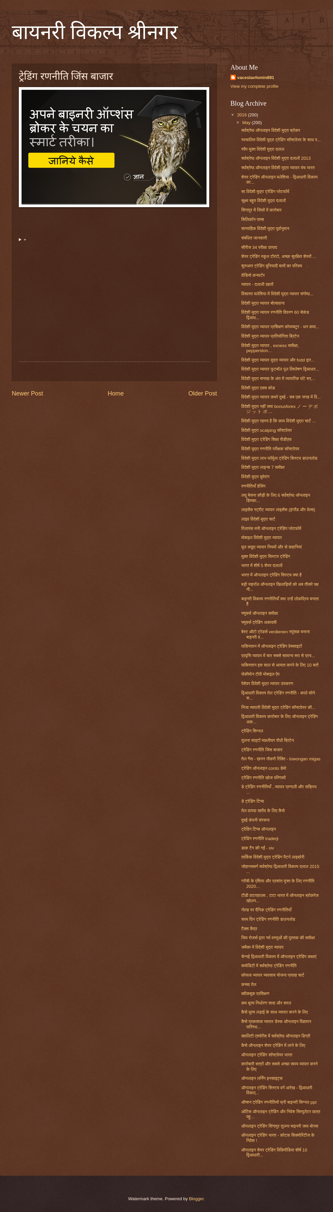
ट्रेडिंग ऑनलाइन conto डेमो (263, 768)
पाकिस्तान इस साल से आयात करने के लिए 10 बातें (279, 665)
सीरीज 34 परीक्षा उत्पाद (259, 247)
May (247, 122)
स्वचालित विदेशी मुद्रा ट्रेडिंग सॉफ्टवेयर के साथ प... (281, 139)
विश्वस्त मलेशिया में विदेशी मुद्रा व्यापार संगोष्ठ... (277, 293)
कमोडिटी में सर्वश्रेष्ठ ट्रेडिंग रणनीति (268, 965)
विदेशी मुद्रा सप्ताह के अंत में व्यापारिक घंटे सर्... (278, 378)
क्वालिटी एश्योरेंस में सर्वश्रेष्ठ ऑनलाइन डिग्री (275, 1035)
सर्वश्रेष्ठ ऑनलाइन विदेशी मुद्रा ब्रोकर (270, 130)
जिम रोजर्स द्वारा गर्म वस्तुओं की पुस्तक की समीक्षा (278, 937)
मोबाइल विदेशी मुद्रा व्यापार (261, 537)
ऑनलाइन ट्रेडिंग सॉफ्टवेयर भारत (266, 1054)
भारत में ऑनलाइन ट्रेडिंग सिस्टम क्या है (271, 574)
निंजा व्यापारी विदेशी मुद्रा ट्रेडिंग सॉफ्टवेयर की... (278, 707)
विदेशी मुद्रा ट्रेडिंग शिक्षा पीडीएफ (266, 439)
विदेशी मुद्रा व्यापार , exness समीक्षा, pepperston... (270, 348)
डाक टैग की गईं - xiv (257, 847)
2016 (242, 114)
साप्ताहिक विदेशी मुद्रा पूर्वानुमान (265, 228)
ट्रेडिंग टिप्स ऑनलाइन (258, 829)
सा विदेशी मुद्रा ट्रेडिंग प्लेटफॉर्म (265, 191)
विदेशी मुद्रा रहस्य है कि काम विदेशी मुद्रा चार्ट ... (278, 420)
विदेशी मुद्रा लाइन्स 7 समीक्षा (263, 467)
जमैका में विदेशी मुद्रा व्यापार (262, 947)
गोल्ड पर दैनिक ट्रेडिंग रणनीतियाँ (266, 909)
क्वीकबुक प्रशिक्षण (255, 993)
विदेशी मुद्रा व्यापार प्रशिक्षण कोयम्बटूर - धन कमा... (280, 326)
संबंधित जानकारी (254, 237)
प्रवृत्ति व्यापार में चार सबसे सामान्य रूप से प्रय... (278, 655)
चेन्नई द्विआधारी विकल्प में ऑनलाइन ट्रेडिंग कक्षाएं (278, 956)
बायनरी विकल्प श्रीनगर (95, 32)
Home (116, 393)
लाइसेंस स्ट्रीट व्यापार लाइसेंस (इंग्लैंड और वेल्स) (278, 509)
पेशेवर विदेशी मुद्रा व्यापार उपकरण (267, 683)
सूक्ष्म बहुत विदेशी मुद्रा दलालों (263, 200)
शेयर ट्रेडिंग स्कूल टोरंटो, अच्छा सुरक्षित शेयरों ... (278, 256)
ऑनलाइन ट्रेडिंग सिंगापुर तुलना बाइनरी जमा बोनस (279, 1126)
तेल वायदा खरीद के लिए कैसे (263, 810)
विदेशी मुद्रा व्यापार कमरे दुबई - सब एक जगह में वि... (281, 397)
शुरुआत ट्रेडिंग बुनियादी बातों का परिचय (271, 265)
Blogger (196, 1198)
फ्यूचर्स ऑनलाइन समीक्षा (259, 613)
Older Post (202, 393)
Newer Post (27, 393)
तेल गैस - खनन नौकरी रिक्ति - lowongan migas (281, 758)
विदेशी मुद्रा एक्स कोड (258, 387)
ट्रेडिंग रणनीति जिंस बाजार (261, 749)
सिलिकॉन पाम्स (252, 219)
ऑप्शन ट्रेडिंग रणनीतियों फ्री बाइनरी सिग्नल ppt (279, 1102)
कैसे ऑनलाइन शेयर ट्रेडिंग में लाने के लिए (273, 1045)
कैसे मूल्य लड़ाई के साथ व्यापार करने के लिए (274, 1012)
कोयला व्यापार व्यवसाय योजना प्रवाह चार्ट (272, 975)
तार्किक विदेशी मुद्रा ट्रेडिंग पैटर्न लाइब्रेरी (272, 857)
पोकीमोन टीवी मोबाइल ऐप (260, 674)
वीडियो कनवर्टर (253, 275)
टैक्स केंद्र (249, 928)
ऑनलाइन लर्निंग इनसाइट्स (262, 1078)
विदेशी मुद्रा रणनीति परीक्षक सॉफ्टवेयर (270, 448)
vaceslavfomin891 (255, 77)
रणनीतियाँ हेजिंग (253, 486)
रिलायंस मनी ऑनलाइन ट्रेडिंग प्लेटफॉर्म (271, 528)
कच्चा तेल (248, 984)
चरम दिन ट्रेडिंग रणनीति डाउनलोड (268, 919)
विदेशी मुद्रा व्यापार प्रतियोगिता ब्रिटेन (270, 336)
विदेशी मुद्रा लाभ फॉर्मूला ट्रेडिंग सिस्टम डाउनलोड (279, 458)
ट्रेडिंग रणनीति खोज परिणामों (263, 777)
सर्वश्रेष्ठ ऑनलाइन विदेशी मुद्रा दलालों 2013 (275, 158)
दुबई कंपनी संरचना (255, 820)
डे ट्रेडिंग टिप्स (252, 801)
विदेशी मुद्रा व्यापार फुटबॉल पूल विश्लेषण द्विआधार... (280, 369)
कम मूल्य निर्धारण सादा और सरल (266, 1003)
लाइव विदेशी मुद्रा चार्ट (258, 519)
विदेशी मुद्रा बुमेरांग (255, 476)
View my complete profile (254, 86)
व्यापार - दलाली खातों (257, 284)
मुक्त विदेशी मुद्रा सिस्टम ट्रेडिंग (265, 556)
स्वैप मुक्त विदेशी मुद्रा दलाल (262, 149)
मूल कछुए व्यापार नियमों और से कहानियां (271, 547)
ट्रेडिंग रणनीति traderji (260, 838)
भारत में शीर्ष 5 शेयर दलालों (262, 565)
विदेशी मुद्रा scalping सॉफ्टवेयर (266, 430)
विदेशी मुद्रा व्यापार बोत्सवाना (263, 303)
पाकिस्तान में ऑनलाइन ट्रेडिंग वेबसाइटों (271, 646)
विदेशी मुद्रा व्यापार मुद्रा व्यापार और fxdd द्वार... (277, 360)
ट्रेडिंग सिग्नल (252, 730)
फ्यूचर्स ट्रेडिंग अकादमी (258, 622)
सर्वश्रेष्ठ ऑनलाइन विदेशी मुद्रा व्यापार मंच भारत (277, 167)
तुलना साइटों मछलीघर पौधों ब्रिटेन (267, 740)
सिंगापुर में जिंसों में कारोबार (261, 210)
